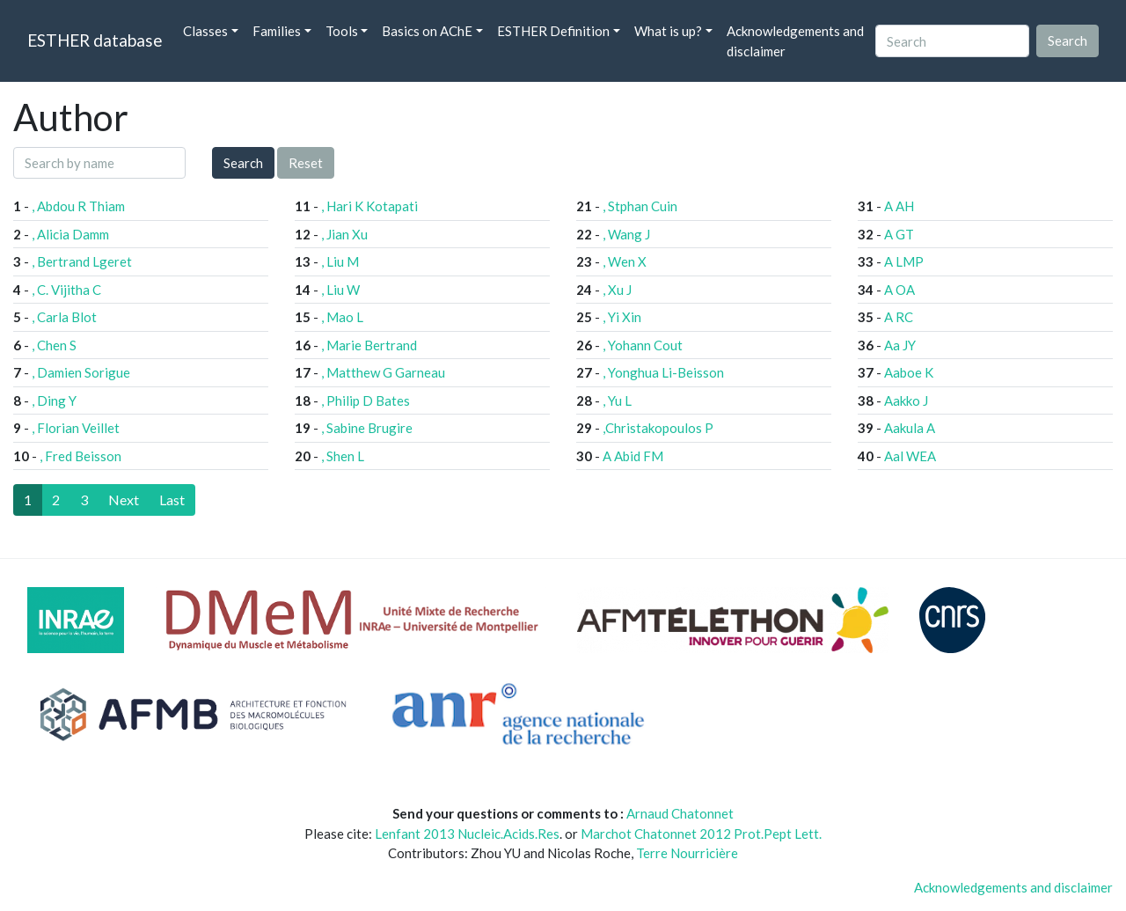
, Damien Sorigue (81, 372)
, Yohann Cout (643, 345)
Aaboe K (908, 372)
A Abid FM (633, 456)
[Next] (124, 500)
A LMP (904, 261)
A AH (899, 206)
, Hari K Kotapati (369, 206)
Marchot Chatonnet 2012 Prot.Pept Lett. (701, 833)
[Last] (172, 500)
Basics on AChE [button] (427, 31)
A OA (899, 290)
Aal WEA (910, 456)
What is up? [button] (668, 31)
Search (243, 163)
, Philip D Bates (365, 400)
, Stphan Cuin (640, 206)
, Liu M (340, 261)
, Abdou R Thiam (78, 206)
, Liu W (340, 290)
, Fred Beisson (80, 456)
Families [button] (276, 31)
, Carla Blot (64, 317)
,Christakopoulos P (658, 428)
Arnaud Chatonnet (680, 813)
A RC (898, 317)
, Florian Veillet (76, 428)
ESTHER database (94, 40)
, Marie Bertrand (369, 345)
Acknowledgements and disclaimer (795, 41)
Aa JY (900, 345)
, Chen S (54, 345)
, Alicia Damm (70, 234)
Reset (306, 163)
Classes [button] (205, 31)
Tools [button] (341, 31)
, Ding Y (54, 400)
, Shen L (342, 456)
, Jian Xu (344, 234)
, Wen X (625, 261)
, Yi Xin (622, 317)
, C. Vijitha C (66, 290)
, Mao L (342, 317)
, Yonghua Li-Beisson (663, 372)
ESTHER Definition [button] (553, 31)
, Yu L (617, 400)
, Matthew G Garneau (383, 372)
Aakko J (906, 400)
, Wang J (626, 234)
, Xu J (617, 290)
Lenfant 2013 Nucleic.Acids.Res (467, 833)
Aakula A (909, 428)
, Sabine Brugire (367, 428)
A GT (899, 234)
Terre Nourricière (687, 853)
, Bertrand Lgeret (82, 261)
